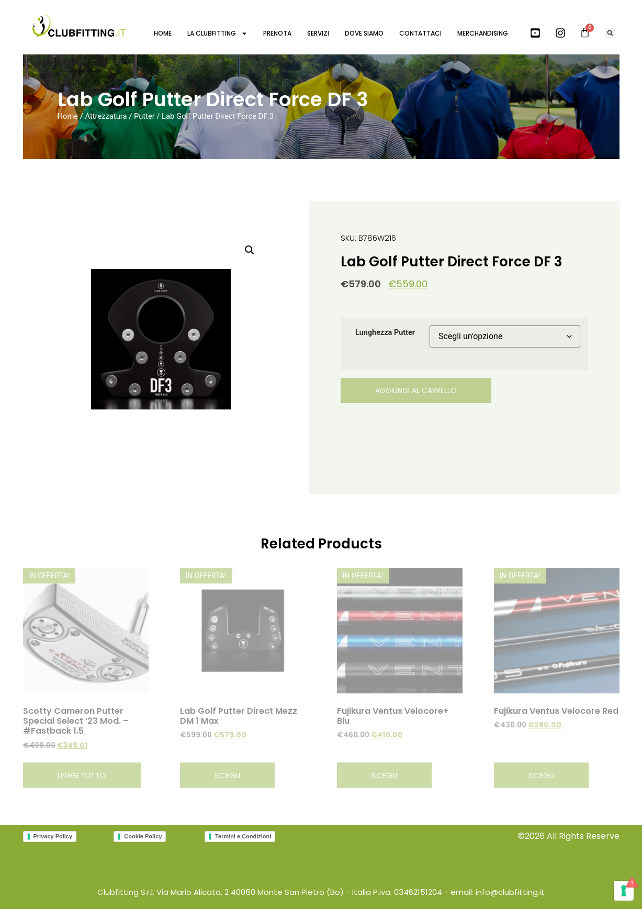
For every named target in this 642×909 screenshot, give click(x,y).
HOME (163, 33)
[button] (610, 33)
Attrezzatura (106, 116)
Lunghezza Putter (385, 332)
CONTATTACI (420, 33)
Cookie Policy (143, 836)
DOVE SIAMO (364, 33)
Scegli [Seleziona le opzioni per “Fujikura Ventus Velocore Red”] (541, 775)
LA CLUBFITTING (217, 33)
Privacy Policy (53, 836)
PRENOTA (277, 33)
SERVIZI (318, 33)
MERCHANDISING (482, 33)
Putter (144, 116)
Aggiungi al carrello (416, 390)
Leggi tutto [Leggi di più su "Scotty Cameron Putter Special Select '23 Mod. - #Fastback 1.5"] (82, 775)
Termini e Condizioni (243, 836)
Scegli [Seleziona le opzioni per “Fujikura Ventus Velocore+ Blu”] (384, 775)
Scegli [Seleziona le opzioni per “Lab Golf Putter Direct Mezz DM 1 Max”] (227, 775)
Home (68, 116)
